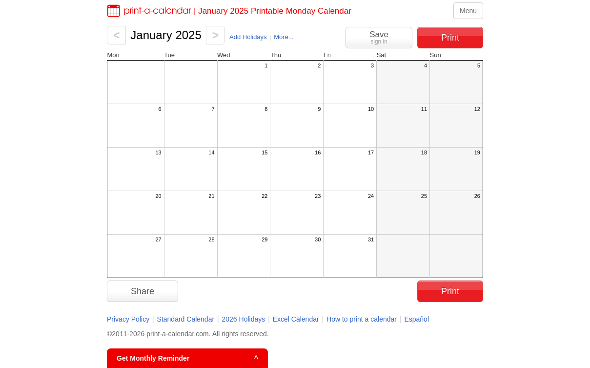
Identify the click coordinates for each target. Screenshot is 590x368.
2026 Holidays (243, 319)
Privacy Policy (128, 319)
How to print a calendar (361, 319)
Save (378, 37)
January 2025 (165, 35)
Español (416, 319)
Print (450, 38)
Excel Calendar (297, 319)
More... (283, 37)
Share (142, 291)
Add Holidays (248, 37)
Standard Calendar (186, 319)
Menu (468, 11)
